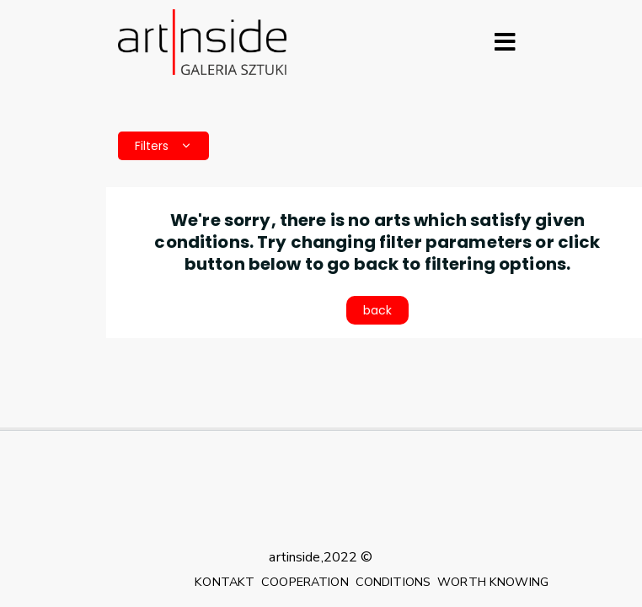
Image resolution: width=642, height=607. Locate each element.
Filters (163, 145)
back (378, 310)
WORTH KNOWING (492, 581)
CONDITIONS (393, 581)
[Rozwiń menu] (504, 42)
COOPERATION (305, 581)
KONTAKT (224, 581)
